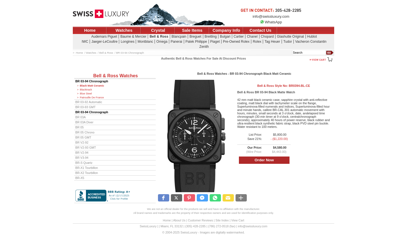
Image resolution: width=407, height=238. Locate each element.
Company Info (226, 30)
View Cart (237, 220)
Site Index (222, 220)
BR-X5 (79, 178)
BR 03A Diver (84, 122)
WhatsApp (271, 22)
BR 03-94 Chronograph (91, 81)
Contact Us (261, 30)
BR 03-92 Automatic (88, 102)
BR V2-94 (81, 152)
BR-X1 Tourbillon (86, 167)
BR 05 (79, 127)
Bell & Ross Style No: (283, 85)
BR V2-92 (81, 142)
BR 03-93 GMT (85, 107)
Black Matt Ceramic (92, 85)
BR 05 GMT (83, 137)
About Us (179, 220)
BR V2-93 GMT (85, 147)
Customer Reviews (200, 220)
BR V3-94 (81, 157)
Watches (124, 30)
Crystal (158, 30)
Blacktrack (86, 89)
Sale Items (192, 30)
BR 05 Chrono (84, 132)
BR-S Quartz (83, 162)
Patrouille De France (92, 97)
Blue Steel (86, 93)
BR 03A (80, 117)
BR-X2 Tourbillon (86, 172)
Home (90, 30)
